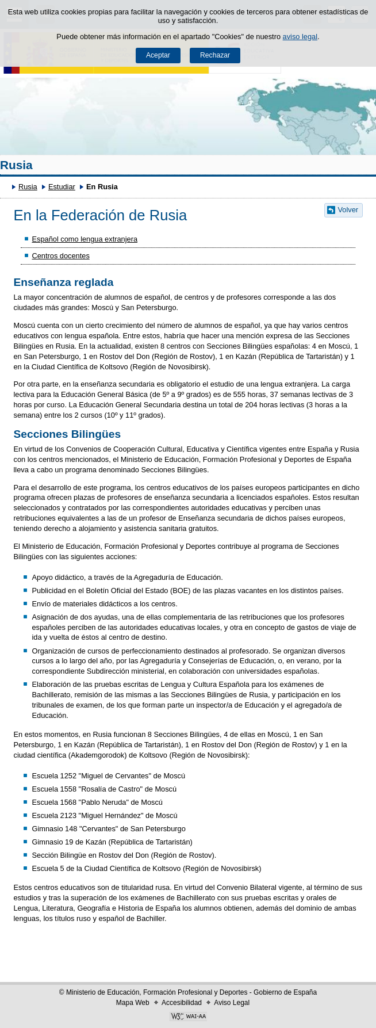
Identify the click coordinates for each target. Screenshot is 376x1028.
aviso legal (300, 36)
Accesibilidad (182, 1003)
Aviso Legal (232, 1003)
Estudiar (61, 186)
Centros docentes (60, 255)
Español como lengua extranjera (84, 239)
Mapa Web (132, 1003)
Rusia (16, 164)
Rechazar (215, 55)
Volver (348, 209)
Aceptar (158, 55)
